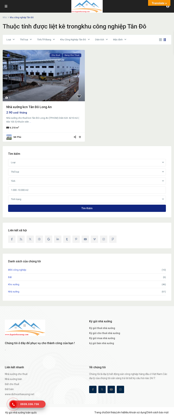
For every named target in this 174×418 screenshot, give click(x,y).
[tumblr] (67, 239)
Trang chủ (100, 412)
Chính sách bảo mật (157, 412)
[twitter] (30, 239)
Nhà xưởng (13, 291)
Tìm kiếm (87, 208)
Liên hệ (120, 412)
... (30, 121)
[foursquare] (113, 239)
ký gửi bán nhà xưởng (101, 343)
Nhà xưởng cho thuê (16, 374)
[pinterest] (76, 239)
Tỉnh (13, 181)
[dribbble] (39, 239)
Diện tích (99, 39)
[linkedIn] (57, 239)
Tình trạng (16, 199)
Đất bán (9, 389)
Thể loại (24, 39)
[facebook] (11, 239)
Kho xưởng (13, 284)
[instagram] (103, 239)
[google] (48, 239)
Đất (10, 277)
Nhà (5, 17)
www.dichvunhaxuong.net (19, 394)
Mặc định (118, 39)
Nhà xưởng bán (13, 379)
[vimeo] (94, 239)
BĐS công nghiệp (17, 269)
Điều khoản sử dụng (135, 412)
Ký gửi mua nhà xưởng (102, 338)
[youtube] (85, 239)
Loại (8, 39)
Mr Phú (17, 137)
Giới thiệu (111, 412)
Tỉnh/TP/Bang (44, 39)
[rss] (21, 239)
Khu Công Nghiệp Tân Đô (73, 39)
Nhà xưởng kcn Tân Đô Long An (29, 107)
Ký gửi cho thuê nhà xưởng (104, 333)
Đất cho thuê (12, 384)
